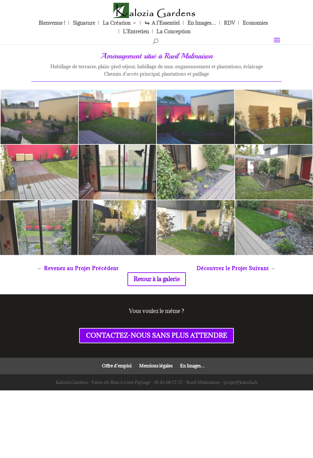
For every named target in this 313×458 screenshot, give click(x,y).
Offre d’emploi (116, 388)
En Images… (201, 23)
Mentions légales (155, 388)
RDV (229, 23)
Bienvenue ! (52, 23)
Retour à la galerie (157, 301)
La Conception (173, 32)
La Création (117, 23)
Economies (255, 23)
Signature (84, 23)
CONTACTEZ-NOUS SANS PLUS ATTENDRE (156, 358)
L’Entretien (136, 32)
